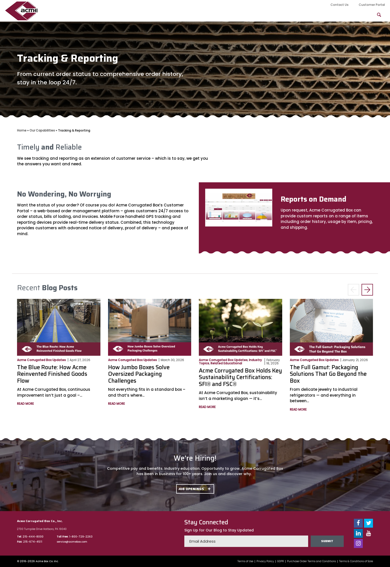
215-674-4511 (32, 542)
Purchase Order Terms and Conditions (311, 561)
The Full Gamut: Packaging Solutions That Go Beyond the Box (328, 374)
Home (21, 130)
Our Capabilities (196, 15)
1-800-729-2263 (81, 537)
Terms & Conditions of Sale (356, 561)
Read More (25, 403)
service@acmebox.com (72, 542)
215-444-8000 (33, 537)
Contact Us (340, 5)
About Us (157, 15)
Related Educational (226, 363)
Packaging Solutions (296, 15)
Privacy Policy (265, 561)
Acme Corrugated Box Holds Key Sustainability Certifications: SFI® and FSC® (240, 377)
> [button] (367, 290)
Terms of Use (245, 561)
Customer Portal (372, 5)
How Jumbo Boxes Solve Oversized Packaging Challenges (139, 374)
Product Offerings (244, 15)
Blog (335, 15)
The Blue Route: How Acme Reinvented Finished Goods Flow (52, 374)
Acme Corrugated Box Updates (41, 360)
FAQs (358, 15)
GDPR (280, 561)
